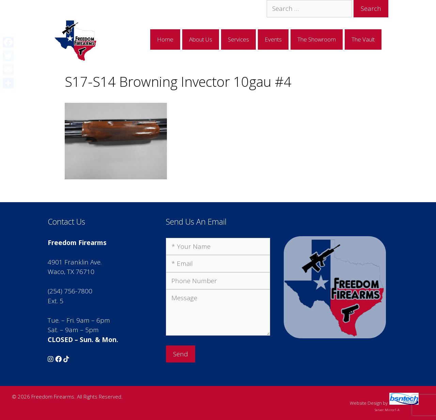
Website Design (366, 403)
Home (165, 39)
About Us (200, 39)
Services (238, 39)
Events (273, 39)
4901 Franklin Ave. (75, 262)
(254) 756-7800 (70, 291)
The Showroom (316, 39)
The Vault (363, 39)
